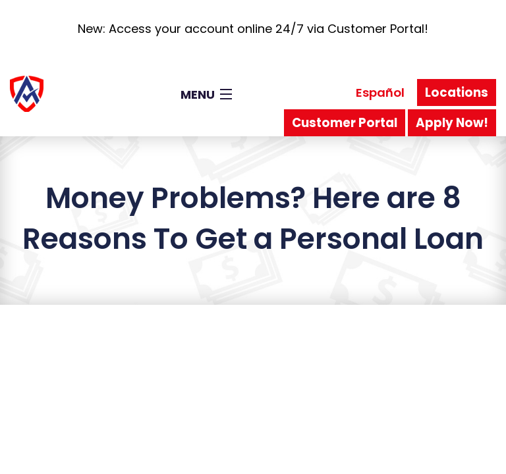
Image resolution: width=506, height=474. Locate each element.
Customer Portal (344, 123)
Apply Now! (452, 123)
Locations (456, 92)
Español (380, 92)
